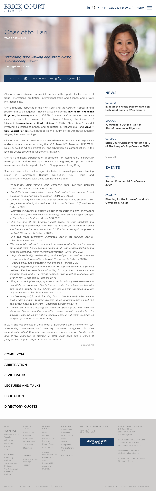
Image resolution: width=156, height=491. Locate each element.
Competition (28, 435)
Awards (64, 442)
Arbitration (15, 364)
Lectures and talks (22, 385)
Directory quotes (21, 406)
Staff (6, 449)
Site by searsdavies (141, 486)
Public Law (28, 438)
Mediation (27, 448)
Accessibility (24, 486)
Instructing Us (67, 435)
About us (66, 426)
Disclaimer (8, 486)
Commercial (15, 354)
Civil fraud (14, 375)
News (44, 432)
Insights (45, 435)
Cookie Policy (42, 486)
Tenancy (26, 465)
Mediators (8, 443)
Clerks (7, 446)
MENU (140, 7)
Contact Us (67, 455)
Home (7, 426)
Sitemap (58, 486)
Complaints (66, 445)
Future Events (48, 444)
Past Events (47, 447)
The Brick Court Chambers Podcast (11, 471)
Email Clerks (15, 79)
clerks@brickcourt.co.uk (128, 453)
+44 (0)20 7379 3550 (115, 7)
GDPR (63, 438)
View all (110, 157)
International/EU (30, 442)
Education (14, 396)
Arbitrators (9, 440)
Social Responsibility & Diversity (50, 454)
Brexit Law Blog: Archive (97, 442)
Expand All (87, 345)
